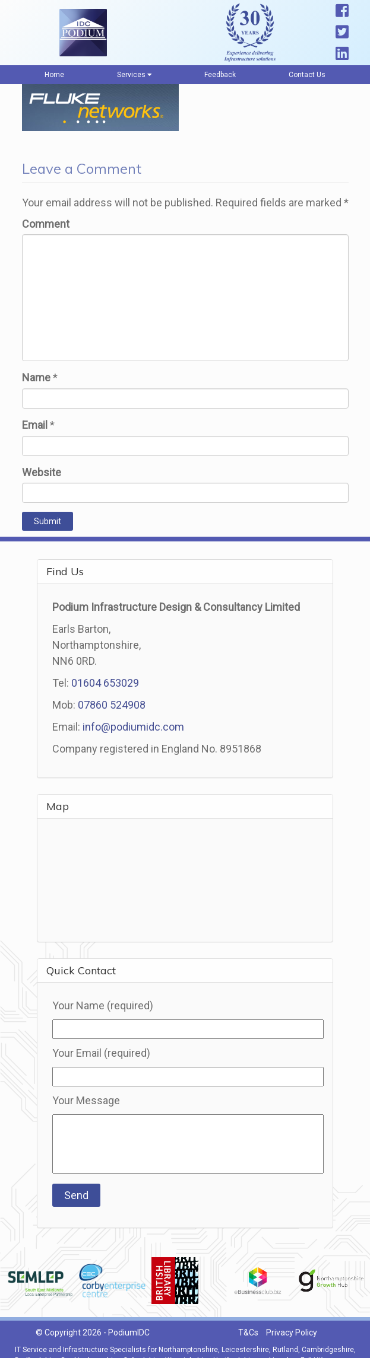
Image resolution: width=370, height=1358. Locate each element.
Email (35, 425)
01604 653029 (105, 683)
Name (36, 377)
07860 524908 (112, 705)
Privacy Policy (291, 1332)
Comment (45, 224)
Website (41, 472)
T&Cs (248, 1332)
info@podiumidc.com (133, 727)
